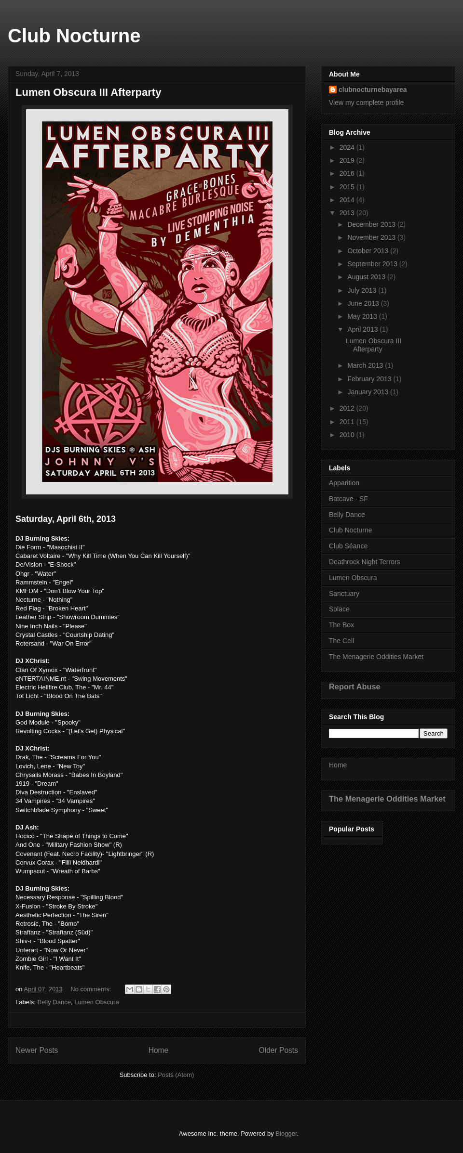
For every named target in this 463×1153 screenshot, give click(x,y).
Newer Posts (36, 1050)
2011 (348, 422)
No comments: (91, 989)
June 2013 (364, 303)
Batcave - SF (348, 499)
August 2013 (367, 277)
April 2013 (363, 329)
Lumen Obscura (96, 1002)
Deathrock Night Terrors (364, 562)
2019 (348, 160)
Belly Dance (54, 1002)
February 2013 (370, 379)
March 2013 (366, 365)
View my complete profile (366, 102)
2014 (348, 200)
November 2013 (372, 237)
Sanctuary (344, 593)
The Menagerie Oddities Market (376, 657)
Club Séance (348, 546)
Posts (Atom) (176, 1074)
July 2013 (362, 290)
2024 (348, 147)
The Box (341, 625)
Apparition (344, 483)
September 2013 (373, 264)
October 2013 (368, 251)
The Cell (341, 641)
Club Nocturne (74, 35)
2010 (348, 435)
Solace (339, 609)
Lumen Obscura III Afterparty (88, 92)
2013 (348, 213)
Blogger (286, 1133)
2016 (348, 173)
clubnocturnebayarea (373, 89)
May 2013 (363, 316)
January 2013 (368, 392)
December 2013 (372, 224)
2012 (348, 408)
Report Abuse (355, 686)
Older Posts (278, 1050)
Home (159, 1050)
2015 (348, 187)
